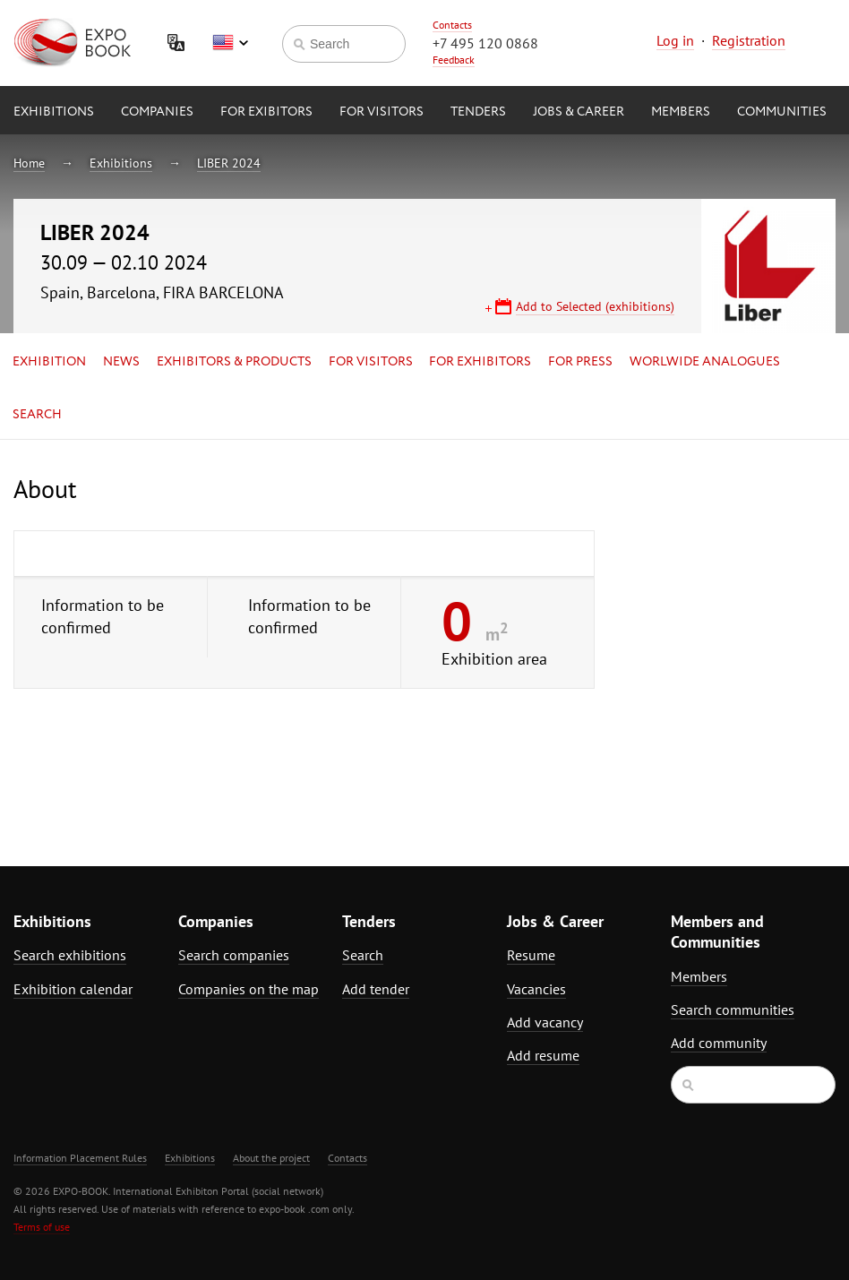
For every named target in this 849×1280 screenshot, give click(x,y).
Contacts (452, 24)
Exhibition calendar (73, 989)
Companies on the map (248, 989)
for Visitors (381, 112)
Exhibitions (53, 112)
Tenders (478, 112)
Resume (531, 955)
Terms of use (41, 1226)
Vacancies (536, 989)
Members (680, 112)
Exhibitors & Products (234, 362)
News (121, 362)
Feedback (454, 59)
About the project (271, 1157)
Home (29, 163)
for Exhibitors (480, 362)
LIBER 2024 (229, 163)
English (230, 43)
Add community (719, 1043)
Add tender (375, 989)
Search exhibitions (69, 955)
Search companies (233, 955)
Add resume (543, 1055)
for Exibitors (266, 112)
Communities (782, 112)
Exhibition (49, 362)
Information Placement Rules (80, 1157)
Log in (675, 40)
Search (37, 415)
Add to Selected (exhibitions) (595, 306)
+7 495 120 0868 (485, 43)
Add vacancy (545, 1022)
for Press (580, 362)
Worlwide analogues (705, 362)
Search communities (732, 1009)
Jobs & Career (578, 112)
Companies (157, 112)
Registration (748, 40)
